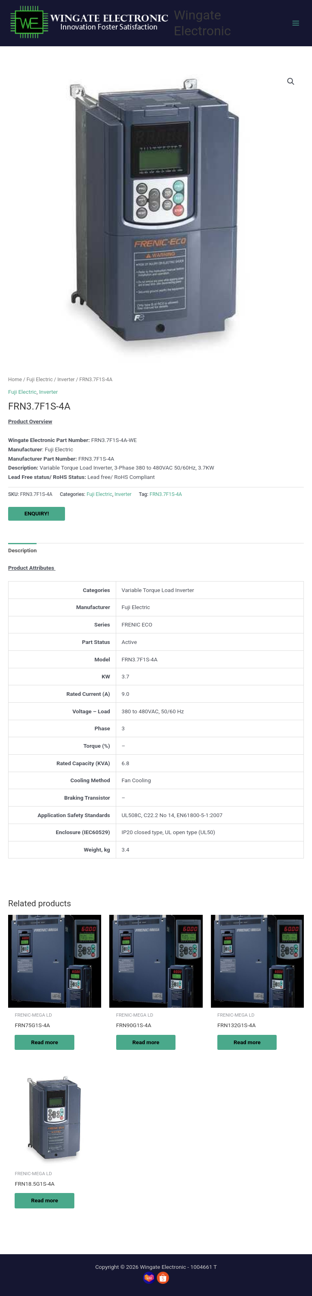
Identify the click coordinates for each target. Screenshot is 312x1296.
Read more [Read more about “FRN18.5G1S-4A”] (44, 1200)
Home (15, 379)
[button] (291, 81)
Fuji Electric (39, 379)
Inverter (66, 379)
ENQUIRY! (36, 513)
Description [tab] (22, 550)
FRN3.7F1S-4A (166, 494)
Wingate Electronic (202, 23)
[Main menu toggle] (296, 23)
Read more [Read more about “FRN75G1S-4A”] (44, 1042)
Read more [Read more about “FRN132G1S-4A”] (247, 1042)
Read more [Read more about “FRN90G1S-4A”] (145, 1042)
